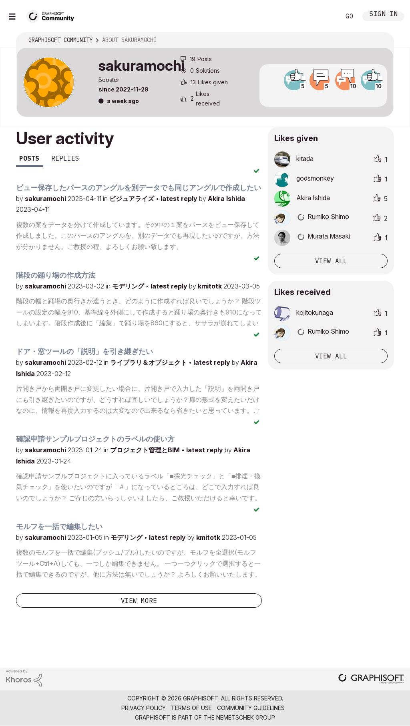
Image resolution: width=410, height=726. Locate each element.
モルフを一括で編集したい (59, 526)
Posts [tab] (29, 158)
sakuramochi (46, 199)
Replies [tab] (65, 158)
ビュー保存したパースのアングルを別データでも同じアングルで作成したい (138, 187)
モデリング (129, 286)
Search (325, 16)
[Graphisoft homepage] (371, 679)
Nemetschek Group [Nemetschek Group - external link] (245, 717)
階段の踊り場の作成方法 (55, 275)
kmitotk (210, 286)
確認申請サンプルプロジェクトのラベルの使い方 (95, 439)
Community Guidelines (251, 707)
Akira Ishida (226, 199)
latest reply (180, 199)
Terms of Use (191, 707)
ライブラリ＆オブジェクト (149, 362)
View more (139, 601)
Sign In (384, 15)
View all (331, 261)
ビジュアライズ (132, 199)
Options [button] (382, 40)
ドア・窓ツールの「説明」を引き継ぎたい (84, 351)
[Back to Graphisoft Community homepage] (53, 15)
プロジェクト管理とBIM (145, 450)
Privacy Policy (143, 707)
